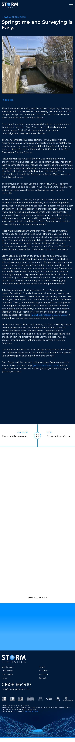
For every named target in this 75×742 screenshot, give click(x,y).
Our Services (7, 674)
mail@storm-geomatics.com (18, 693)
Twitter (42, 671)
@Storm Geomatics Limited (47, 365)
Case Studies (7, 678)
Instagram (44, 674)
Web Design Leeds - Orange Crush (13, 716)
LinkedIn (43, 682)
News (4, 682)
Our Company (8, 671)
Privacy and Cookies (31, 716)
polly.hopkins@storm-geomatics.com (51, 315)
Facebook (43, 678)
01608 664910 (18, 688)
